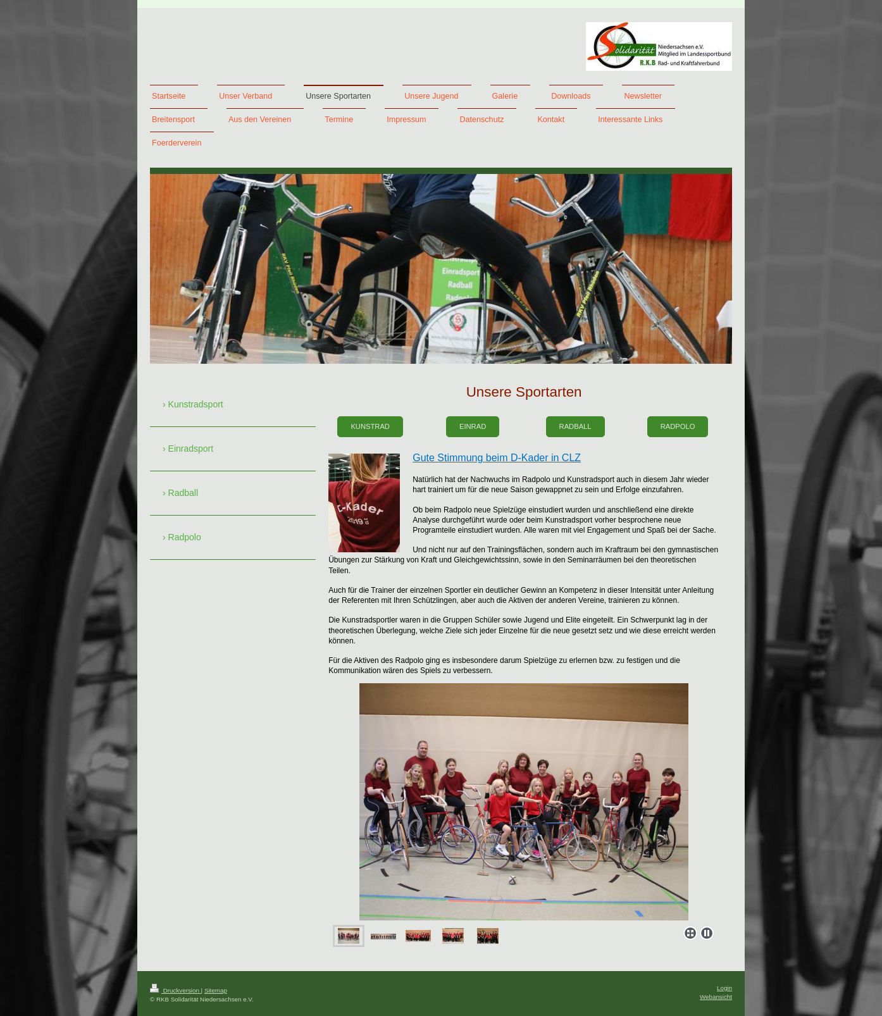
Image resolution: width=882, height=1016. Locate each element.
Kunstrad (370, 426)
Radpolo (678, 426)
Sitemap (215, 990)
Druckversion (175, 990)
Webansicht (716, 996)
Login (724, 987)
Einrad (472, 426)
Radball (575, 426)
